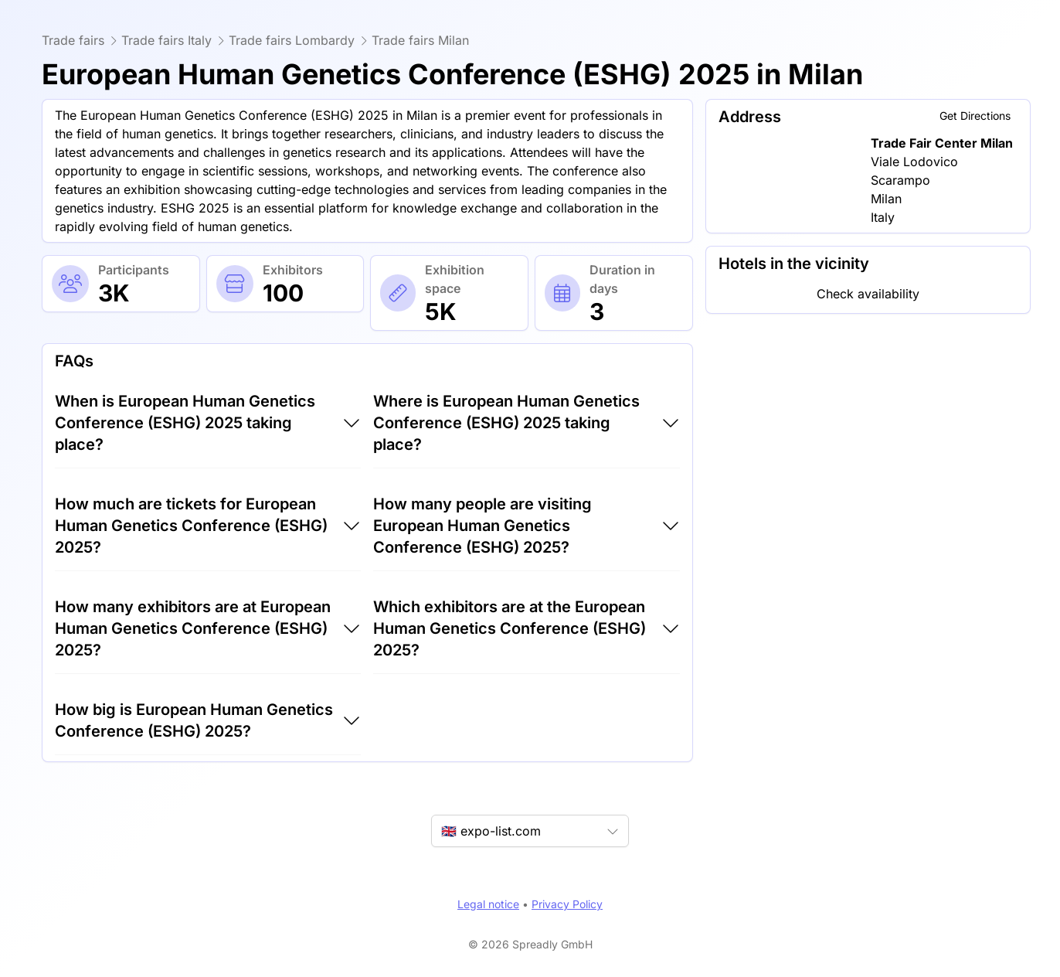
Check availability (868, 293)
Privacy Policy (567, 904)
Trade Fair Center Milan (942, 143)
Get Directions (975, 115)
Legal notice (488, 904)
